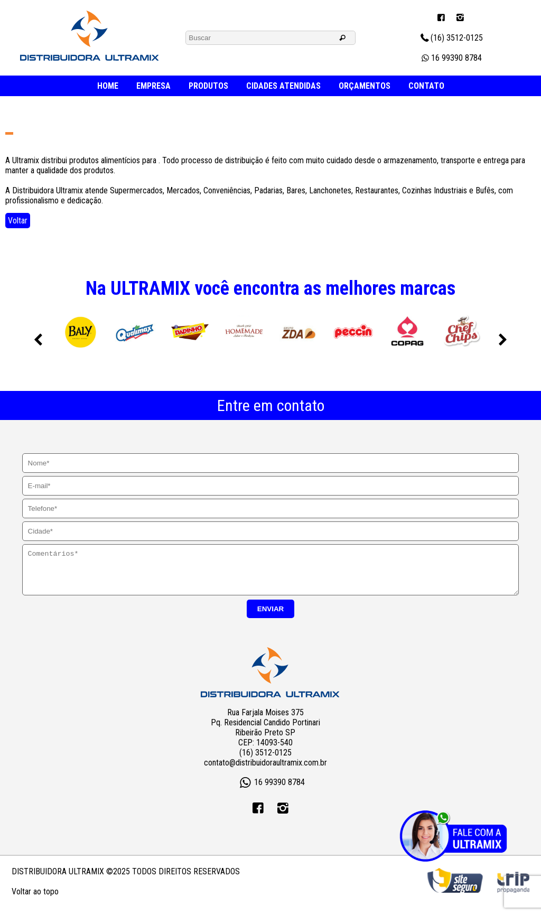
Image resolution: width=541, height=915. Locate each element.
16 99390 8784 (450, 58)
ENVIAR (270, 617)
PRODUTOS (208, 86)
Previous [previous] (38, 340)
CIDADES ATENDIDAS (283, 86)
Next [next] (503, 340)
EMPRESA (153, 86)
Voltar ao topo (35, 899)
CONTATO (426, 86)
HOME (107, 86)
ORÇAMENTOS (364, 86)
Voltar (17, 221)
